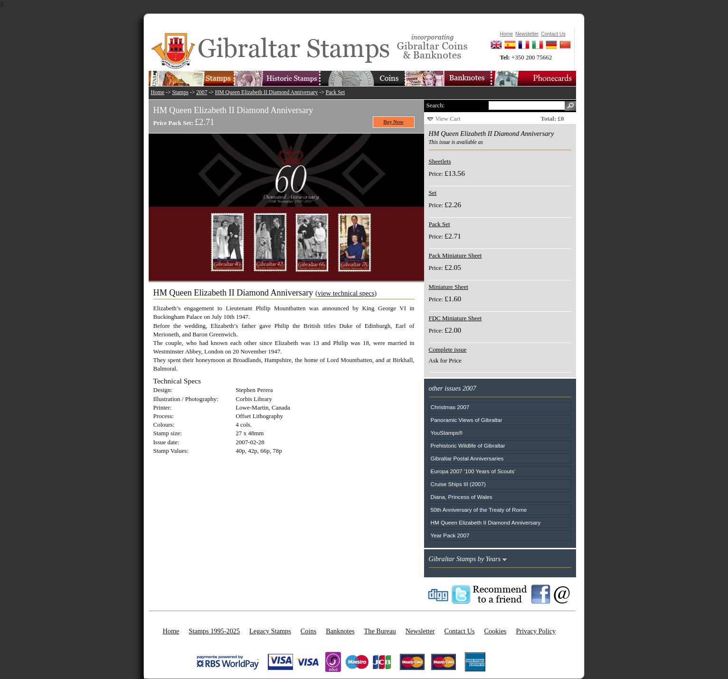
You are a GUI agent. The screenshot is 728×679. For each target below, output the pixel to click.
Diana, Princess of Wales (461, 497)
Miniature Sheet (448, 286)
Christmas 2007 (450, 407)
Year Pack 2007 (450, 535)
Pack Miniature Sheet (455, 255)
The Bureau (380, 631)
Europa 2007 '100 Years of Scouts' (473, 471)
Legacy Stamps (270, 631)
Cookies (495, 631)
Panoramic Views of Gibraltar (466, 420)
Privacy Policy (536, 631)
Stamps (180, 92)
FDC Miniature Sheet (455, 318)
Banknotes (340, 631)
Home (158, 92)
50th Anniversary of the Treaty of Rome (479, 510)
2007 (201, 92)
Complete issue (448, 349)
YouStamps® (447, 433)
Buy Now (393, 121)
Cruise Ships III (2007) (458, 484)
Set (433, 192)
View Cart (448, 118)
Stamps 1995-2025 (214, 631)
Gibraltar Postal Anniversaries (467, 458)
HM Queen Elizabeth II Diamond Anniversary (266, 92)
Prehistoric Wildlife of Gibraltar (468, 445)
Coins (308, 631)
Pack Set (335, 92)
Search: (435, 105)
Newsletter (420, 631)
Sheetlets (440, 161)
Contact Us (459, 631)
